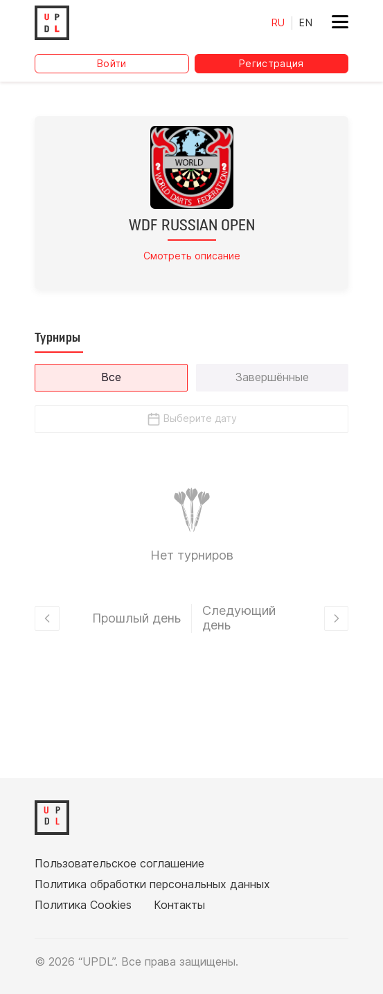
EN (305, 22)
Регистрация (271, 63)
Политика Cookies (83, 905)
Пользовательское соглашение (119, 863)
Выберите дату (191, 419)
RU (278, 22)
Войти (112, 63)
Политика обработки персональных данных (152, 884)
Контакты (179, 905)
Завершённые (272, 377)
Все (111, 377)
